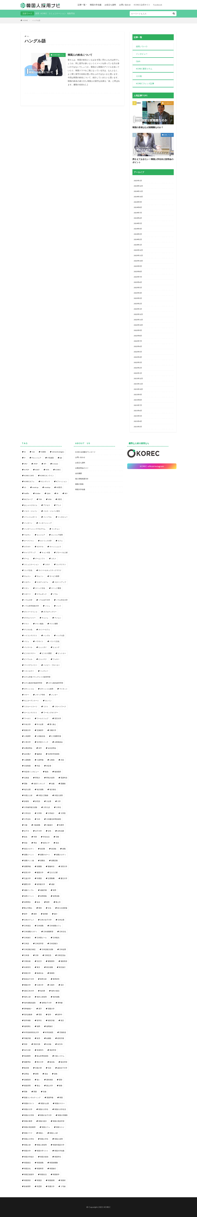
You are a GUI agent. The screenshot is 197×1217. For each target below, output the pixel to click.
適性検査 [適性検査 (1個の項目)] (49, 1080)
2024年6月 (138, 218)
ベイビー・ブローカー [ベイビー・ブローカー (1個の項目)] (51, 665)
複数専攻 (71, 13)
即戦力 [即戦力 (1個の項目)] (37, 778)
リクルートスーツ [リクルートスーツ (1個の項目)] (30, 706)
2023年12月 (138, 250)
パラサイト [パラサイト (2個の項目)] (39, 641)
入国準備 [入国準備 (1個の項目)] (40, 760)
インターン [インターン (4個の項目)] (28, 523)
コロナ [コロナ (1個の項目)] (47, 564)
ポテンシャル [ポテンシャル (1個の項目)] (29, 689)
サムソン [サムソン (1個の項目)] (40, 576)
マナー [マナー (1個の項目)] (26, 695)
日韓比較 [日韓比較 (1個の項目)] (27, 961)
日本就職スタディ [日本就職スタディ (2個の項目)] (30, 932)
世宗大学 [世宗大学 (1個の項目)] (57, 718)
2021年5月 (138, 416)
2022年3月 (138, 362)
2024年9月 (138, 202)
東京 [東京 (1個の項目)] (38, 967)
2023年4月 (138, 293)
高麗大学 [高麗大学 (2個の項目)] (51, 1186)
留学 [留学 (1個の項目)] (49, 1014)
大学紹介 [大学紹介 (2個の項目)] (51, 813)
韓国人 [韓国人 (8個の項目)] (40, 1133)
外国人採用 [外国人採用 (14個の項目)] (58, 795)
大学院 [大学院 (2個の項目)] (63, 813)
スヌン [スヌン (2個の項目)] (26, 588)
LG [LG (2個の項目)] (25, 487)
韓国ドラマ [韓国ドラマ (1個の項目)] (28, 1133)
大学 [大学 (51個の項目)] (59, 801)
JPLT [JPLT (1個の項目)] (25, 464)
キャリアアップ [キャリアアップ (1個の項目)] (30, 552)
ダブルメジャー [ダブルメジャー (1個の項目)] (30, 618)
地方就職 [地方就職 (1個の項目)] (40, 789)
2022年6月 (138, 346)
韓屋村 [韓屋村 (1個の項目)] (63, 1180)
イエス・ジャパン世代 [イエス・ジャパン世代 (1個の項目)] (51, 511)
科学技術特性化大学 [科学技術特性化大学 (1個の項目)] (31, 1032)
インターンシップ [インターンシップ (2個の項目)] (45, 523)
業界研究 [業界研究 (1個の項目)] (56, 979)
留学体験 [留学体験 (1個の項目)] (27, 1020)
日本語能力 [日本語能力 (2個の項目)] (54, 943)
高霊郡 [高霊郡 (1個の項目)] (39, 1186)
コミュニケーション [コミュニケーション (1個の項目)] (31, 564)
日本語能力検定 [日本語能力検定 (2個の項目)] (30, 949)
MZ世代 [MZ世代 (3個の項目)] (59, 487)
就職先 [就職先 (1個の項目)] (42, 860)
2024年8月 (138, 207)
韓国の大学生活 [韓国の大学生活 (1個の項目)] (60, 1109)
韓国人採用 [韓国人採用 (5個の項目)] (58, 1139)
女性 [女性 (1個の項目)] (49, 831)
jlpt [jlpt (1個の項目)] (61, 458)
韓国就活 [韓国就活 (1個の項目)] (27, 1163)
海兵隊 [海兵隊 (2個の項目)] (42, 991)
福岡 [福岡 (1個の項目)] (38, 1026)
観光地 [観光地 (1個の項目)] (52, 1062)
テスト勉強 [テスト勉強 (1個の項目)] (39, 624)
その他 (139, 76)
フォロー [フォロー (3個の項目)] (56, 659)
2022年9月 (138, 330)
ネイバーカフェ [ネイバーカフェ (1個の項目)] (44, 630)
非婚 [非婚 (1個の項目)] (44, 1092)
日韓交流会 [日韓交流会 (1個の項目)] (61, 955)
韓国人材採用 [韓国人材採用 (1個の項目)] (42, 1145)
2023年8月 (138, 271)
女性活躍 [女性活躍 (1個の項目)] (60, 831)
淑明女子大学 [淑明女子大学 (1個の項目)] (47, 1003)
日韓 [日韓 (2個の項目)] (36, 955)
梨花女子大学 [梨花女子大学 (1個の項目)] (29, 979)
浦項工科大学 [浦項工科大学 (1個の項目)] (29, 991)
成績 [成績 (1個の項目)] (52, 884)
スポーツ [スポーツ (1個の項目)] (27, 594)
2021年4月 (138, 421)
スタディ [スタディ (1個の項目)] (27, 582)
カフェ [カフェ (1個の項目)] (60, 541)
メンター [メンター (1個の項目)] (54, 695)
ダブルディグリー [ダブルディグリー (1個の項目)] (50, 612)
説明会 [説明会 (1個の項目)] (26, 1074)
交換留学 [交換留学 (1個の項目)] (40, 730)
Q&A (138, 61)
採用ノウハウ (141, 46)
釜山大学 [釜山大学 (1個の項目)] (49, 1086)
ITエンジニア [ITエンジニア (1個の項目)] (36, 458)
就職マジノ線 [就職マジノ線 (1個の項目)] (29, 860)
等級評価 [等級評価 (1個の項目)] (27, 1038)
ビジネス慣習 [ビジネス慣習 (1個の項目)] (47, 653)
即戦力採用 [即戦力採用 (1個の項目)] (50, 778)
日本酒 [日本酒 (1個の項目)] (26, 955)
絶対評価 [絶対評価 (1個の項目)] (60, 1038)
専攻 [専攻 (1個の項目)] (35, 843)
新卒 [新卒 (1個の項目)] (25, 914)
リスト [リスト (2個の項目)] (45, 706)
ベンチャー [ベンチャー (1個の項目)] (44, 671)
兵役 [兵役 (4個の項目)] (62, 760)
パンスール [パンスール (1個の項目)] (28, 647)
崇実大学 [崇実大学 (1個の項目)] (64, 866)
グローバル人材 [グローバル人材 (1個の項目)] (62, 552)
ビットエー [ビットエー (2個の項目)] (62, 653)
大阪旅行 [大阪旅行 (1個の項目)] (49, 825)
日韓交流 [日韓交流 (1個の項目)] (48, 955)
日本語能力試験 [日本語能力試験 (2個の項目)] (47, 949)
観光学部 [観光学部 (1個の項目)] (64, 1062)
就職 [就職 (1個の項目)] (64, 849)
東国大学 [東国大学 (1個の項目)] (27, 973)
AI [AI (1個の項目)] (25, 452)
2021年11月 (138, 384)
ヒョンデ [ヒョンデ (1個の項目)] (56, 647)
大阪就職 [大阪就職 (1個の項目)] (37, 825)
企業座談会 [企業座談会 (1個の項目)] (58, 742)
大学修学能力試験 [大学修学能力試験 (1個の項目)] (30, 807)
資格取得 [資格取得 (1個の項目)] (27, 1080)
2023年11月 (138, 255)
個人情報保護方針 (81, 479)
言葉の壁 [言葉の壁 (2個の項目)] (38, 1068)
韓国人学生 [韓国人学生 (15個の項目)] (44, 1139)
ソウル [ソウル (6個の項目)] (55, 594)
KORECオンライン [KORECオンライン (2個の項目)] (47, 476)
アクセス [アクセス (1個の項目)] (46, 505)
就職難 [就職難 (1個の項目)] (39, 866)
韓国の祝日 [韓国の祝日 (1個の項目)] (42, 1121)
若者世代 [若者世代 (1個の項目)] (40, 1050)
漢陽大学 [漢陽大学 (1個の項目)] (51, 1009)
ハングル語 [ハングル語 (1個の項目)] (60, 635)
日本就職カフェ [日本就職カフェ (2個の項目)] (55, 926)
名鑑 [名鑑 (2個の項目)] (52, 784)
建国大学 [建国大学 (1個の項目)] (40, 872)
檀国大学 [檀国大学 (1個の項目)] (27, 985)
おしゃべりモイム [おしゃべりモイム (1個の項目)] (30, 505)
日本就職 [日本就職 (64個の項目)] (40, 926)
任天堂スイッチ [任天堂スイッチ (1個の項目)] (42, 742)
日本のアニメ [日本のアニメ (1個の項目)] (29, 920)
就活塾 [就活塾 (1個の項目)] (42, 849)
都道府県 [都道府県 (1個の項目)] (27, 1086)
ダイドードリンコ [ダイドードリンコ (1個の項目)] (30, 612)
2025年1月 (138, 181)
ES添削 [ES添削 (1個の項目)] (43, 452)
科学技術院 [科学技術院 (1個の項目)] (49, 1032)
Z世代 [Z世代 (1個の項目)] (60, 499)
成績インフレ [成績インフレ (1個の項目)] (29, 890)
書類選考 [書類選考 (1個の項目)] (51, 961)
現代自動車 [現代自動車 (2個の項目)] (28, 1014)
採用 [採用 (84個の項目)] (54, 890)
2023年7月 (138, 277)
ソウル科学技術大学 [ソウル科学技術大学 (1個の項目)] (31, 606)
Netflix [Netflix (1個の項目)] (26, 493)
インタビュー (141, 54)
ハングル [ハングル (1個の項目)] (46, 635)
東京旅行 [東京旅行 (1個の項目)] (62, 967)
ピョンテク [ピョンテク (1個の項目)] (42, 659)
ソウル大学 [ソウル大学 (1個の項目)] (28, 600)
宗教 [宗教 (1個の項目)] (57, 837)
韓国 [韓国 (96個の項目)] (61, 1097)
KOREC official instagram (152, 466)
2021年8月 (138, 400)
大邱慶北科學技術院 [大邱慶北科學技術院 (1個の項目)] (53, 819)
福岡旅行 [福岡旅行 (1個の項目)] (49, 1026)
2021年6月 (138, 411)
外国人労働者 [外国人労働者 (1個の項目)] (43, 795)
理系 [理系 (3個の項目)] (40, 1014)
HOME (25, 20)
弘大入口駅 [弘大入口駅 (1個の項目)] (54, 872)
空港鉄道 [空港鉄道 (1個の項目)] (62, 1032)
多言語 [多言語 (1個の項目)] (37, 801)
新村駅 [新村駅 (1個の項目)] (45, 914)
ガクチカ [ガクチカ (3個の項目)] (40, 547)
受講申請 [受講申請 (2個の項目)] (64, 778)
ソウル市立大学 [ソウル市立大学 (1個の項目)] (62, 600)
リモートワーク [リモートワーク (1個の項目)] (60, 706)
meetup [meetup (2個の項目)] (47, 487)
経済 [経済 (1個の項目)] (38, 1038)
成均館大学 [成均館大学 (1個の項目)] (41, 884)
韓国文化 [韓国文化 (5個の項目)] (27, 1168)
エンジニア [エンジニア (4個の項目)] (41, 535)
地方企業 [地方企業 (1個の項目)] (27, 789)
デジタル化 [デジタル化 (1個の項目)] (28, 630)
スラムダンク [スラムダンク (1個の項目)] (42, 594)
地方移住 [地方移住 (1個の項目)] (53, 789)
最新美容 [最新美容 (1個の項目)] (64, 961)
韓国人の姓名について (80, 54)
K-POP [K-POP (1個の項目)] (26, 470)
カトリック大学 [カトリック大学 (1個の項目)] (46, 541)
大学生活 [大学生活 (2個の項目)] (27, 813)
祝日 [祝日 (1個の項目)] (62, 1020)
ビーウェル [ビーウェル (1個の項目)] (28, 659)
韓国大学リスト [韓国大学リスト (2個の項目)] (42, 1151)
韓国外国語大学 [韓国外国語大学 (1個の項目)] (58, 1145)
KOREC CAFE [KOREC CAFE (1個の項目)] (29, 476)
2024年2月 (138, 239)
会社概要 (78, 473)
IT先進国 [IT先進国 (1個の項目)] (50, 458)
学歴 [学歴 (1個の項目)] (35, 837)
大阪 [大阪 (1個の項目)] (25, 825)
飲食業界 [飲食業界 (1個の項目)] (27, 1186)
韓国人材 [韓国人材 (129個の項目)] (27, 1145)
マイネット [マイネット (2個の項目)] (63, 689)
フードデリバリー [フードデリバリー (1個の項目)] (30, 665)
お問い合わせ (125, 5)
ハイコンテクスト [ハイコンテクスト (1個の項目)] (30, 635)
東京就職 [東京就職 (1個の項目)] (49, 967)
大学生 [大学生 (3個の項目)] (58, 807)
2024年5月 (138, 223)
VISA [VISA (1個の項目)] (49, 499)
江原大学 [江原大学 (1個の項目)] (40, 985)
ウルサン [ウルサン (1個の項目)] (27, 535)
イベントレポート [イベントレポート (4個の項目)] (30, 517)
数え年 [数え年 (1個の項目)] (58, 902)
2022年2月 (138, 368)
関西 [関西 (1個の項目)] (35, 1092)
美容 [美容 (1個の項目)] (25, 1044)
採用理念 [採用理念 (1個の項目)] (27, 902)
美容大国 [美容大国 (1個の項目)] (37, 1044)
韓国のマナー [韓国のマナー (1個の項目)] (60, 1103)
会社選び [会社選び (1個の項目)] (27, 754)
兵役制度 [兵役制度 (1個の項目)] (27, 766)
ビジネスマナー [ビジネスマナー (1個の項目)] (30, 653)
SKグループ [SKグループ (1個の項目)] (28, 499)
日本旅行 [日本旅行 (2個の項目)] (27, 938)
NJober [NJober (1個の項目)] (37, 493)
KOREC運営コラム (58, 55)
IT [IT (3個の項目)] (24, 458)
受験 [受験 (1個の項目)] (25, 784)
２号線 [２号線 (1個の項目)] (63, 1186)
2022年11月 (138, 320)
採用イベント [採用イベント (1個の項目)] (29, 896)
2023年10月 (138, 261)
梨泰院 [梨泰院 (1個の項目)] (52, 973)
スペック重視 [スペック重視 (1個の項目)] (56, 588)
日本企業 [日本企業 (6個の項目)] (61, 920)
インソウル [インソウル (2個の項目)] (47, 517)
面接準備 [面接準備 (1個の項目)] (50, 1097)
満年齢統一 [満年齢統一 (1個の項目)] (28, 1009)
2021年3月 (138, 427)
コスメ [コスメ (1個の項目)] (53, 558)
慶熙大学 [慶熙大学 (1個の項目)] (27, 884)
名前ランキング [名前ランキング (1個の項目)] (39, 784)
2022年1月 (138, 373)
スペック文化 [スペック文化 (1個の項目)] (40, 588)
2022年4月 (138, 357)
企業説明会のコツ (81, 468)
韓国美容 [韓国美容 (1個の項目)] (27, 1180)
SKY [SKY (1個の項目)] (66, 493)
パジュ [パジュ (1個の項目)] (26, 641)
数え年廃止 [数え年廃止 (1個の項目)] (28, 908)
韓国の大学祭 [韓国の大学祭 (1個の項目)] (29, 1115)
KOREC (43, 13)
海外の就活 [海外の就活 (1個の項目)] (55, 991)
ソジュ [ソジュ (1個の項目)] (47, 606)
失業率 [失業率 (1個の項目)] (61, 825)
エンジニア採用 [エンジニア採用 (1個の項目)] (57, 535)
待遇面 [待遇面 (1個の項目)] (39, 878)
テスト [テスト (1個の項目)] (26, 624)
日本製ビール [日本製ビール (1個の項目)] (42, 938)
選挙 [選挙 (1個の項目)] (60, 1080)
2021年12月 (138, 378)
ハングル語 (36, 20)
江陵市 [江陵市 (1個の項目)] (52, 985)
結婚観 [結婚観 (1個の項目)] (48, 1038)
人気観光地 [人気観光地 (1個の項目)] (41, 736)
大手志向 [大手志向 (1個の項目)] (27, 819)
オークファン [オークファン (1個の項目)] (29, 541)
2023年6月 (138, 282)
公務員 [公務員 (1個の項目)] (52, 760)
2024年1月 (138, 245)
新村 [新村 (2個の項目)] (35, 914)
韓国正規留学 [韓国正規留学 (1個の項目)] (29, 1174)
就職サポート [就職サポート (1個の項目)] (45, 855)
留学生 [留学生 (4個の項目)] (39, 1020)
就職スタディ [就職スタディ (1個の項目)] (61, 855)
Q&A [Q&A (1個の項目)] (48, 493)
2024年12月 (138, 186)
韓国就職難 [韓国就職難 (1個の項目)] (54, 1163)
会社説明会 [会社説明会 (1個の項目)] (52, 748)
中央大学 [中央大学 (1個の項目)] (27, 724)
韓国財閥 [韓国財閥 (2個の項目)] (51, 1180)
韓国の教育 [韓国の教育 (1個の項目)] (28, 1121)
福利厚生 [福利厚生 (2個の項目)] (27, 1026)
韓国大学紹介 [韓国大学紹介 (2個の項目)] (29, 1157)
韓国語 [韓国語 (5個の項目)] (39, 1180)
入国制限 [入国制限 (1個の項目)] (27, 760)
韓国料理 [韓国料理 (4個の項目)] (40, 1168)
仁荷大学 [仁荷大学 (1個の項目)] (27, 742)
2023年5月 (138, 287)
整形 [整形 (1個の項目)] (40, 908)
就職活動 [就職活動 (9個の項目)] (54, 860)
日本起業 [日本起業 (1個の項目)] (62, 949)
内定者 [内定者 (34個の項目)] (48, 766)
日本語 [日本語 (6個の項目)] (26, 943)
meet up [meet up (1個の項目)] (35, 487)
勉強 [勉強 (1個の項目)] (46, 772)
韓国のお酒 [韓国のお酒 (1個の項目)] (44, 1103)
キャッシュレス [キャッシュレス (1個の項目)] (55, 547)
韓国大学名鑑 (95, 5)
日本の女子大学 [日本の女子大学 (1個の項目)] (46, 920)
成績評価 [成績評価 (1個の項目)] (43, 890)
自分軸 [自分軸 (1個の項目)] (48, 1044)
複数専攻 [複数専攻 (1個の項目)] (27, 1062)
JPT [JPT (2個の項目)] (45, 464)
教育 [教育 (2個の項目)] (48, 902)
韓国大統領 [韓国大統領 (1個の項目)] (44, 1157)
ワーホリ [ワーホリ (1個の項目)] (27, 718)
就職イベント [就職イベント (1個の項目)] (29, 855)
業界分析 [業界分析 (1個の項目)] (43, 979)
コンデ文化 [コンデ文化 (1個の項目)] (28, 570)
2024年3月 (138, 234)
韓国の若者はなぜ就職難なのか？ (147, 127)
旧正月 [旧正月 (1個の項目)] (39, 961)
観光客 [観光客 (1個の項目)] (26, 1068)
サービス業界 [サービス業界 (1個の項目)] (54, 576)
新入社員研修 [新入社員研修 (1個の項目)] (62, 908)
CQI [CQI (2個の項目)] (33, 452)
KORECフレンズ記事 (145, 83)
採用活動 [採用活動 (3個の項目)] (56, 896)
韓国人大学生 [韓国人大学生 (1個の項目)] (29, 1139)
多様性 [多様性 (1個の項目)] (26, 801)
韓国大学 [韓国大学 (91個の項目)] (27, 1151)
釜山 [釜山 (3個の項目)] (38, 1086)
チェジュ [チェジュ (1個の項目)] (45, 618)
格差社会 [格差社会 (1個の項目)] (40, 973)
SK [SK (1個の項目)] (57, 493)
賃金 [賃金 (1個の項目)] (46, 1074)
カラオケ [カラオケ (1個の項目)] (27, 547)
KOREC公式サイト (142, 5)
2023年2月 (138, 304)
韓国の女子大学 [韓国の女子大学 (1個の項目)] (46, 1115)
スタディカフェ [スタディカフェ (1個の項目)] (42, 582)
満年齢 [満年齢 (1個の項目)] (60, 1003)
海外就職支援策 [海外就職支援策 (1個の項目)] (30, 1003)
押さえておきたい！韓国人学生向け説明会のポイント (152, 160)
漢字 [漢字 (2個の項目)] (40, 1009)
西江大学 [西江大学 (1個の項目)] (40, 1062)
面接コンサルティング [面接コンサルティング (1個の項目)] (32, 1097)
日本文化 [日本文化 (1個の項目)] (62, 932)
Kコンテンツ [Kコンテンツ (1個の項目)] (45, 481)
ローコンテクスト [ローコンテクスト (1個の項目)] (30, 712)
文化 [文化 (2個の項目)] (49, 908)
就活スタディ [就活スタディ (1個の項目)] (29, 849)
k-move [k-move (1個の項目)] (55, 464)
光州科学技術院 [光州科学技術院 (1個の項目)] (53, 754)
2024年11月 (138, 191)
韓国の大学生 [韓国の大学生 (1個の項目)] (43, 1109)
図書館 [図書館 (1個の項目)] (63, 784)
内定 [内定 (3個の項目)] (38, 766)
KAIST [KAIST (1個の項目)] (37, 470)
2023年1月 (138, 309)
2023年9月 (138, 266)
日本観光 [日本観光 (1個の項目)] (56, 938)
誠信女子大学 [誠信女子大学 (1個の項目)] (62, 1068)
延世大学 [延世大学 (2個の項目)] (27, 872)
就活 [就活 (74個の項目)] (57, 843)
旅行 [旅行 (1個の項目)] (55, 914)
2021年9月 (138, 394)
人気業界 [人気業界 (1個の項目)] (27, 736)
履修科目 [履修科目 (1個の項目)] (51, 866)
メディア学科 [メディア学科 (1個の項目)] (40, 695)
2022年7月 (138, 341)
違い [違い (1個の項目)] (38, 1080)
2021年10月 (138, 389)
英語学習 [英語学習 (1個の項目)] (53, 1050)
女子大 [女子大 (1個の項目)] (26, 831)
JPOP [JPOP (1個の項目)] (35, 464)
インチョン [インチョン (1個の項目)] (56, 529)
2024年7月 (138, 213)
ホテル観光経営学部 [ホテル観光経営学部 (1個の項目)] (55, 683)
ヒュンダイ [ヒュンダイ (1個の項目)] (42, 647)
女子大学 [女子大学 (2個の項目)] (38, 831)
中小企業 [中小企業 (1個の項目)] (40, 724)
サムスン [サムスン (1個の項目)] (27, 576)
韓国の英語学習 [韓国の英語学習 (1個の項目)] (58, 1121)
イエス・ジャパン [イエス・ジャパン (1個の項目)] (30, 511)
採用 (37, 13)
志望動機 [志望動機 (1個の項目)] (51, 878)
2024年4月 (138, 229)
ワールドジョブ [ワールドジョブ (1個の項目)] (42, 718)
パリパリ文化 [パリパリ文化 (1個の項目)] (54, 641)
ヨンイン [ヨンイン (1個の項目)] (48, 701)
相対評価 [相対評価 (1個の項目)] (51, 1020)
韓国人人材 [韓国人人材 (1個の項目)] (54, 1133)
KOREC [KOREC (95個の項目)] (58, 470)
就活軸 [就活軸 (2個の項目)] (53, 849)
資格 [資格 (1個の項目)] (55, 1074)
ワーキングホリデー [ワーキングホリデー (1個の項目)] (50, 712)
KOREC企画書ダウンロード (85, 452)
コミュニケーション (57, 13)
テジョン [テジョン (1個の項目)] (57, 618)
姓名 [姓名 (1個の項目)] (25, 837)
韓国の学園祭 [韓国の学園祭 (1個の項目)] (63, 1115)
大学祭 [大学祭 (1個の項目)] (39, 813)
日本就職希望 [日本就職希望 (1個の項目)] (48, 932)
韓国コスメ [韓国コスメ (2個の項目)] (60, 1127)
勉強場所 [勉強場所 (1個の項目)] (57, 772)
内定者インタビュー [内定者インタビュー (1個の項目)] (31, 772)
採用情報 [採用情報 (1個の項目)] (43, 896)
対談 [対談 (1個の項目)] (25, 843)
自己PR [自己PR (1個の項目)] (60, 1044)
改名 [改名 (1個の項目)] (38, 902)
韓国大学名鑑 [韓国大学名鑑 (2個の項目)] (59, 1151)
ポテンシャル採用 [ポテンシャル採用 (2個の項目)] (46, 689)
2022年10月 (138, 325)
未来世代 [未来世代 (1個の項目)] (27, 967)
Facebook (157, 5)
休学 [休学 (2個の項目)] (40, 748)
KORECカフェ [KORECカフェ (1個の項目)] (29, 481)
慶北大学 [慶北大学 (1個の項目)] (64, 878)
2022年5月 (138, 352)
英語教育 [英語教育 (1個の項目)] (27, 1056)
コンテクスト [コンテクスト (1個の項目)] (61, 564)
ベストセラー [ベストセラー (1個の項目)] (29, 671)
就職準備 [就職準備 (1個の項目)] (27, 866)
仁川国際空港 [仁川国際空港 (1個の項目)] (56, 736)
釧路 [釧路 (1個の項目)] (60, 1086)
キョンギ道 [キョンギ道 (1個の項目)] (46, 552)
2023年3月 (138, 298)
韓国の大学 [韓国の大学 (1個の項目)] (28, 1109)
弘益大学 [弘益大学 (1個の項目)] (27, 878)
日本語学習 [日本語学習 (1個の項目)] (39, 943)
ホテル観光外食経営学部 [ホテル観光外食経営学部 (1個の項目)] (33, 683)
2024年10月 (138, 197)
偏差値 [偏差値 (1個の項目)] (39, 754)
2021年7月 (138, 405)
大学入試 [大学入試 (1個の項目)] (46, 807)
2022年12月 (138, 314)
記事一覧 (81, 5)
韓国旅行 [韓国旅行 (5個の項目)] (53, 1168)
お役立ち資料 (110, 5)
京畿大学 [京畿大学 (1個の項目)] (53, 730)
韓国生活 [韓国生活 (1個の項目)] (43, 1174)
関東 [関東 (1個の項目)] (25, 1092)
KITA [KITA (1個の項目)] (47, 470)
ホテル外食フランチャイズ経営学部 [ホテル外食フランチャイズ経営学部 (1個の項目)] (37, 677)
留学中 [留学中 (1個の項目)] (59, 1014)
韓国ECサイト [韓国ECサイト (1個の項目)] (29, 1103)
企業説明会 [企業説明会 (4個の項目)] (28, 748)
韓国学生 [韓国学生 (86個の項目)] (57, 1157)
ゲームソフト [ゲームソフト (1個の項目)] (40, 558)
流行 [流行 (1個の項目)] (62, 985)
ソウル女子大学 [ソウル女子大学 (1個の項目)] (44, 600)
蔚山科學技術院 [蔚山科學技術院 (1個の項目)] (42, 1056)
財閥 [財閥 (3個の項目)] (36, 1074)
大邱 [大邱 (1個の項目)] (38, 819)
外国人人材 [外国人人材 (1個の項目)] (28, 795)
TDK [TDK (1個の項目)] (40, 499)
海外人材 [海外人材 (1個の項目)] (27, 997)
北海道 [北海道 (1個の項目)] (26, 778)
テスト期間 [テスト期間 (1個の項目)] (54, 624)
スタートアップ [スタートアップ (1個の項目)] (60, 582)
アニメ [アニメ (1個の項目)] (58, 505)
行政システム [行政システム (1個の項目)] (59, 1056)
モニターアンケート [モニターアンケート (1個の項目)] (31, 701)
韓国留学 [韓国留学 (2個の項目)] (56, 1174)
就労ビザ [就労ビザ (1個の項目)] (46, 843)
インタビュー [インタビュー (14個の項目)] (63, 517)
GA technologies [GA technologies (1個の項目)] (58, 452)
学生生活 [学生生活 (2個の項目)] (46, 837)
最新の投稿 (79, 484)
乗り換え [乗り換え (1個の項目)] (53, 724)
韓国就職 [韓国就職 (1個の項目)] (40, 1163)
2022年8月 (138, 336)
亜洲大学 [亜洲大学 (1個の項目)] (27, 730)
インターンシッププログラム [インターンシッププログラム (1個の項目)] (34, 529)
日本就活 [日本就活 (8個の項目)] (27, 926)
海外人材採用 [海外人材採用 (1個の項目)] (42, 997)
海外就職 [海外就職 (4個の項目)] (56, 997)
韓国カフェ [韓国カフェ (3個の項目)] (46, 1127)
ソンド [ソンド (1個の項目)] (58, 606)
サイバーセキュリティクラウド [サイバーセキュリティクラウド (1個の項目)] (49, 570)
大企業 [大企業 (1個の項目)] (48, 801)
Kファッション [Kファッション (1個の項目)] (61, 481)
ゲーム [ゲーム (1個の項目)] (26, 558)
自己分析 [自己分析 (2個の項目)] (27, 1050)
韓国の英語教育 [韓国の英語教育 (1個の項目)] (30, 1127)
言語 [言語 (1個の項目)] (49, 1068)
